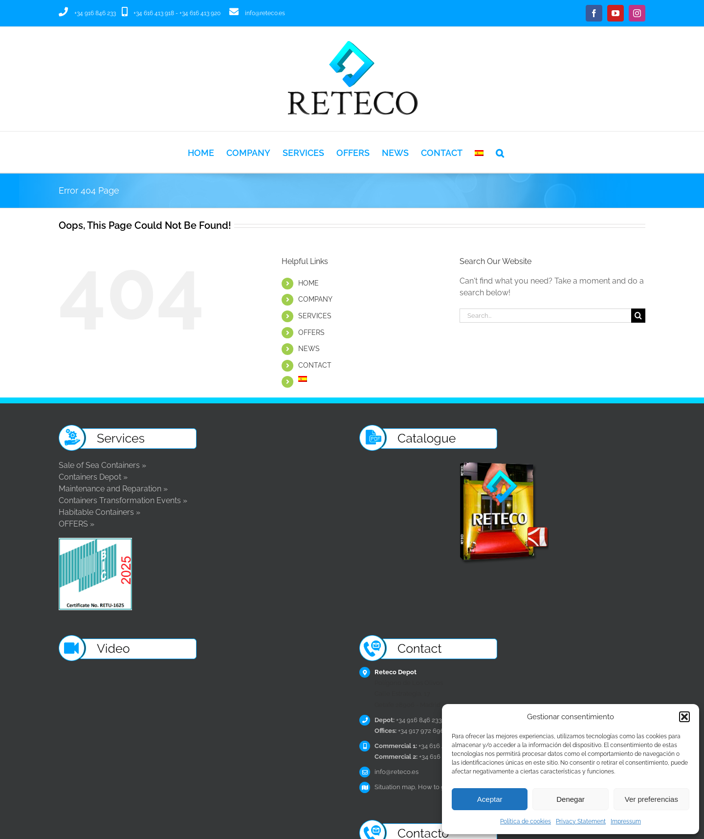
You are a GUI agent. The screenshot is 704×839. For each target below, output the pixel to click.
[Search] (638, 316)
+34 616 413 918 (153, 13)
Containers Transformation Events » (123, 500)
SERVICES (314, 316)
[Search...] (545, 316)
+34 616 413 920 (199, 13)
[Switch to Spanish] (479, 152)
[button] (684, 717)
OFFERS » (76, 524)
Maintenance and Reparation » (113, 488)
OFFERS (311, 332)
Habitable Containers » (99, 512)
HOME (308, 283)
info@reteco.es (265, 13)
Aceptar (490, 799)
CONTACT (314, 365)
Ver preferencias (651, 799)
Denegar (570, 799)
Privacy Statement (581, 821)
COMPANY (315, 299)
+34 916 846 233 (95, 13)
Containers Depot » (93, 477)
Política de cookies (525, 821)
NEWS (309, 349)
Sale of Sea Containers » (102, 465)
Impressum (626, 821)
